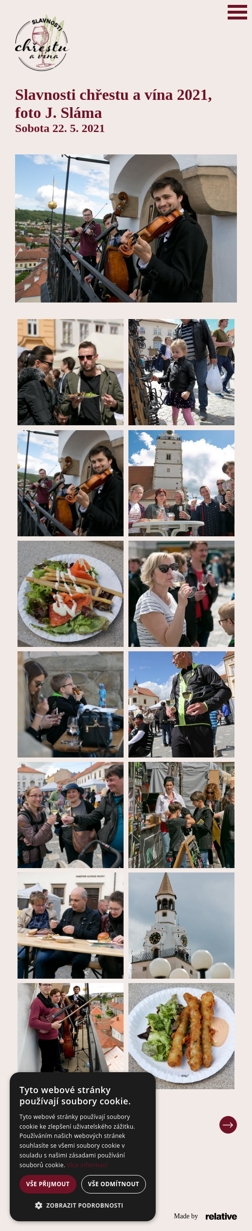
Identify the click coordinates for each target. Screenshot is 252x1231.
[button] (82, 1206)
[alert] (83, 1146)
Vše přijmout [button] (48, 1184)
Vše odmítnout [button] (113, 1184)
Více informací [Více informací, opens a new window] (87, 1165)
